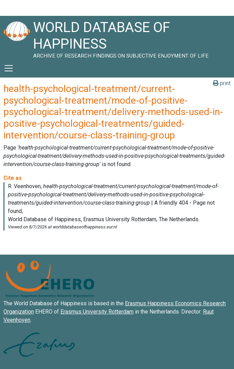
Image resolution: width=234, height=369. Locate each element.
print (222, 83)
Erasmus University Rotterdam (97, 311)
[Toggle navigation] (8, 68)
